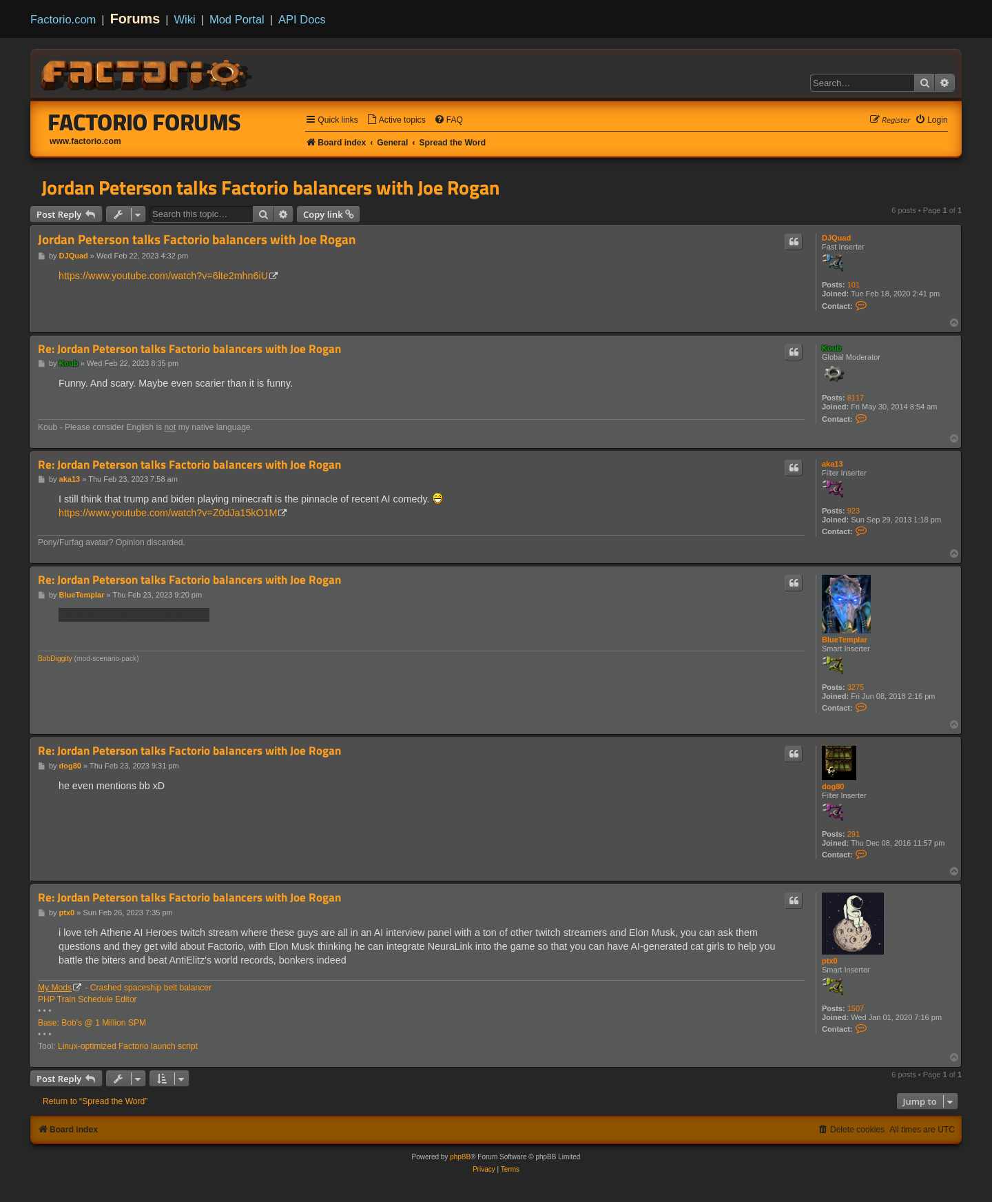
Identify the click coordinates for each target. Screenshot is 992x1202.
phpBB (460, 1157)
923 (853, 511)
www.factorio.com (85, 141)
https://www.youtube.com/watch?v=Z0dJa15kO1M (168, 512)
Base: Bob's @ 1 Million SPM (92, 1023)
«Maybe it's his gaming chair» (134, 614)
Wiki (185, 19)
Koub (831, 348)
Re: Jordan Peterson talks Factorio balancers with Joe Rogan (189, 349)
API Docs (302, 19)
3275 (855, 687)
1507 (855, 1008)
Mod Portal (237, 19)
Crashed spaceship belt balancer (150, 987)
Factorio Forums (144, 122)
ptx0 (830, 961)
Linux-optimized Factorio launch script (128, 1046)
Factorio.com (63, 19)
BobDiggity (55, 658)
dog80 (833, 786)
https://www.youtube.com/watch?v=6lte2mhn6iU (163, 275)
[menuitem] (396, 120)
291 (853, 834)
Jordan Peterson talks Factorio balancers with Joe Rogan (270, 187)
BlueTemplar (844, 639)
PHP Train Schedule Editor (87, 999)
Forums (135, 18)
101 (853, 285)
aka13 (832, 464)
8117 (855, 398)
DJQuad (836, 238)
